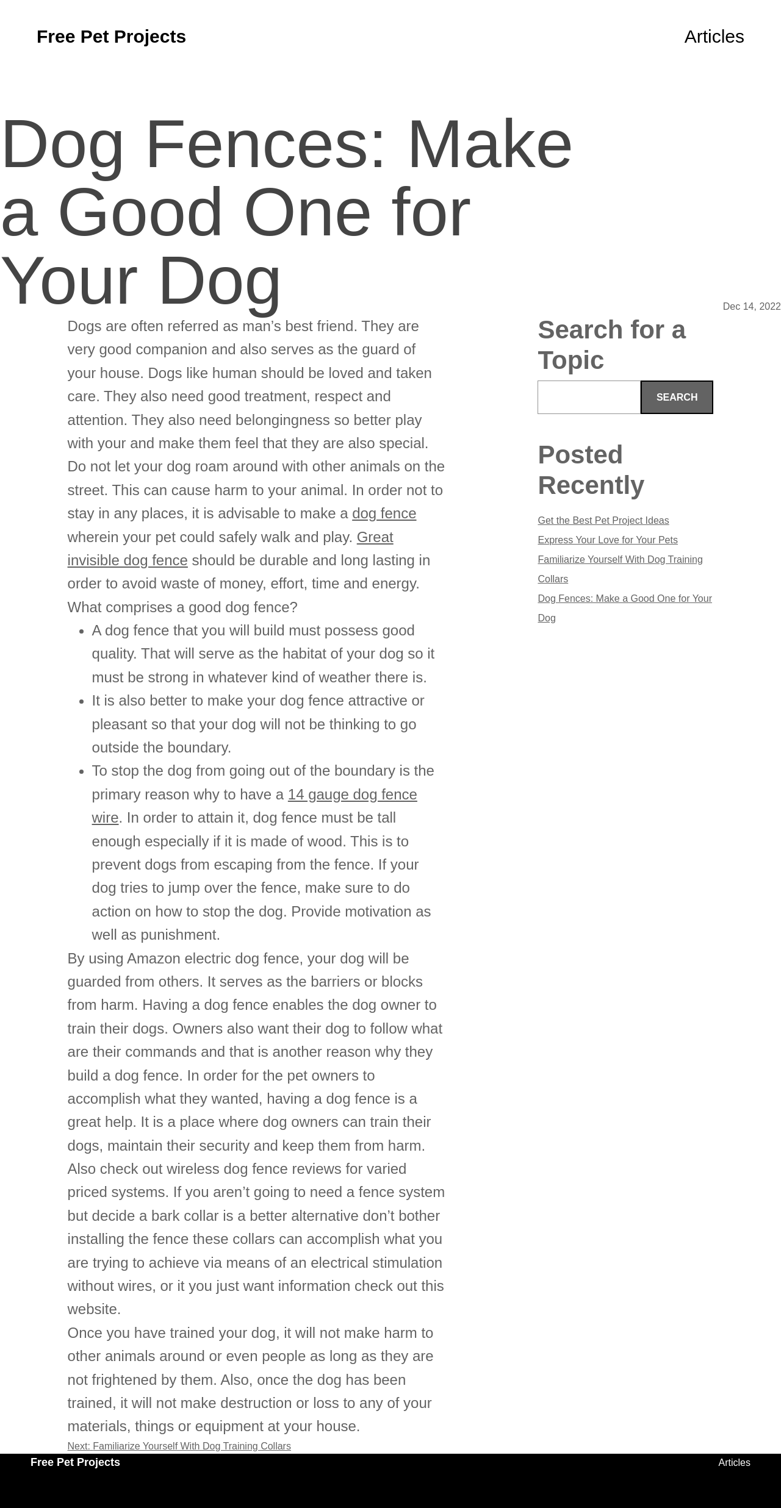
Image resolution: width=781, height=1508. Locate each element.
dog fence (384, 513)
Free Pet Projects (111, 36)
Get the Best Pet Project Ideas (603, 520)
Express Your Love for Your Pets (607, 540)
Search (677, 397)
